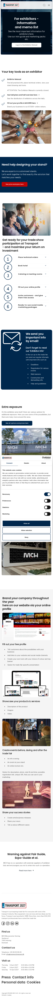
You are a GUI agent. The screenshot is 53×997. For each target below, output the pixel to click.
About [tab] (43, 463)
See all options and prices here (17, 423)
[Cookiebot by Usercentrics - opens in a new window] (41, 457)
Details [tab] (26, 463)
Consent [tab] (9, 463)
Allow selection (26, 530)
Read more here (25, 870)
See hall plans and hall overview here (22, 95)
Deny (26, 537)
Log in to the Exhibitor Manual (26, 45)
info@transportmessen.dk (15, 954)
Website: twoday (6, 995)
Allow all (26, 523)
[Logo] (11, 5)
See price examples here (15, 184)
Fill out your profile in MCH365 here (21, 103)
